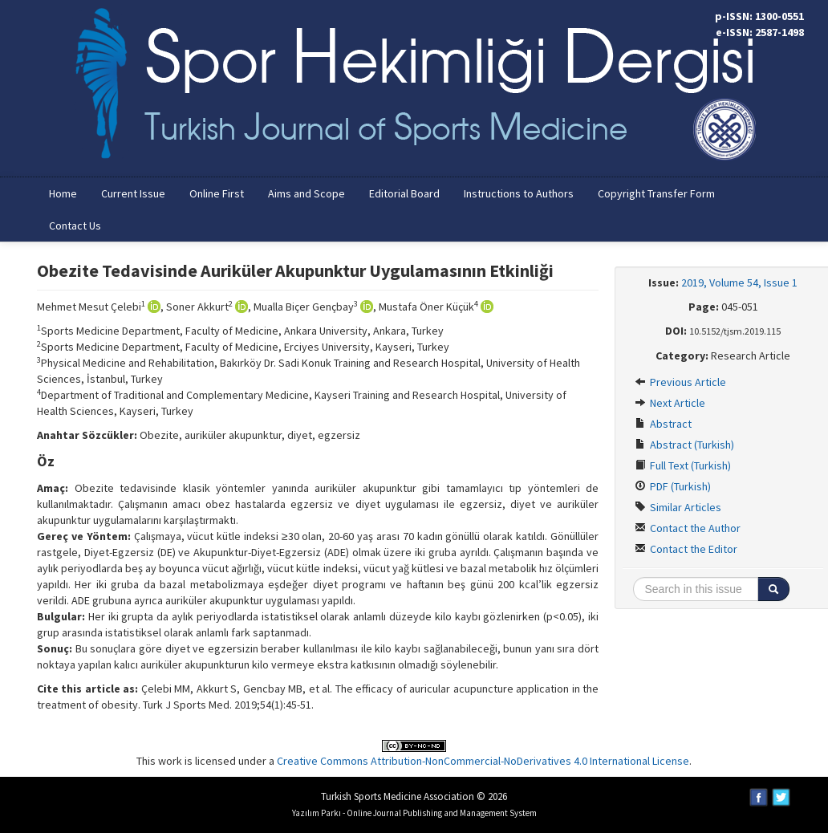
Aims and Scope (306, 193)
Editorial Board (404, 193)
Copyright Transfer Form (656, 193)
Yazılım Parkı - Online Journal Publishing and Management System (414, 813)
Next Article (670, 403)
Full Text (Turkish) (683, 465)
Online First (216, 193)
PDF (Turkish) (673, 486)
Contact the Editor (686, 549)
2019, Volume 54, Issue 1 (739, 282)
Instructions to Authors (519, 193)
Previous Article (680, 382)
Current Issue (133, 193)
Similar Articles (678, 507)
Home (63, 193)
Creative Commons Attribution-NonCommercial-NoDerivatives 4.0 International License (483, 761)
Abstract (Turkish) (684, 444)
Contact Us (75, 225)
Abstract (663, 423)
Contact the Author (688, 528)
